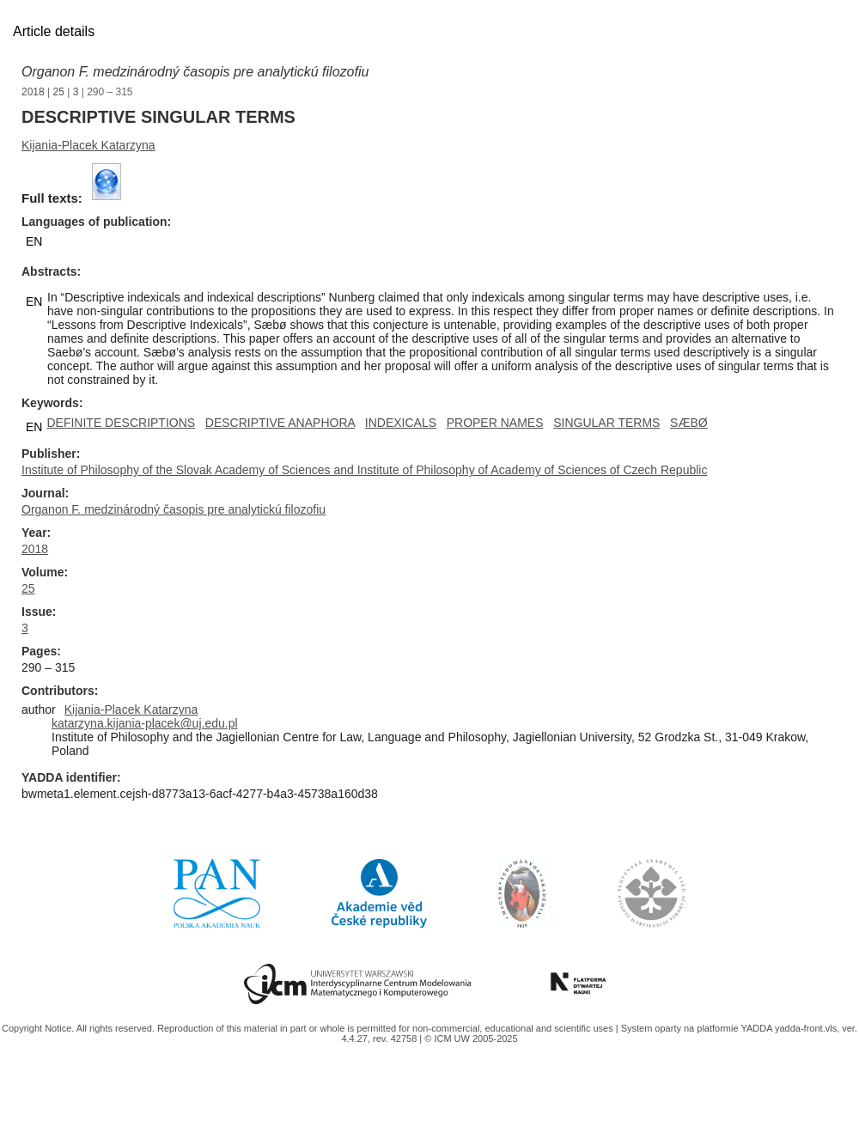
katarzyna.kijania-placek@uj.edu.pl (145, 723)
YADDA (757, 1028)
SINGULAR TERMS (606, 422)
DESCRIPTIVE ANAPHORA (280, 422)
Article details (53, 31)
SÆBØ (689, 422)
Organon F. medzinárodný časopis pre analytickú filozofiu (195, 71)
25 (58, 92)
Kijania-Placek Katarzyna (88, 145)
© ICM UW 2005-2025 (470, 1038)
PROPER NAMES (495, 422)
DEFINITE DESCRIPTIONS (120, 422)
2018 (33, 92)
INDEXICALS (400, 422)
